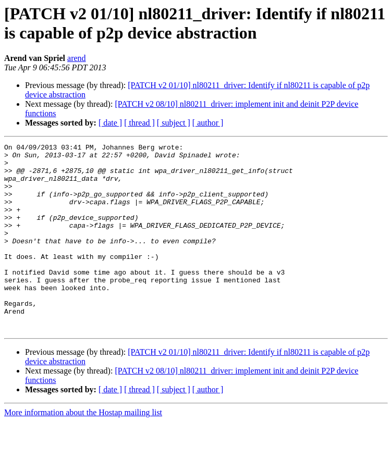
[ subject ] (173, 122)
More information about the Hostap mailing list (83, 449)
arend (76, 58)
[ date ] (110, 122)
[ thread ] (139, 122)
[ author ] (208, 122)
